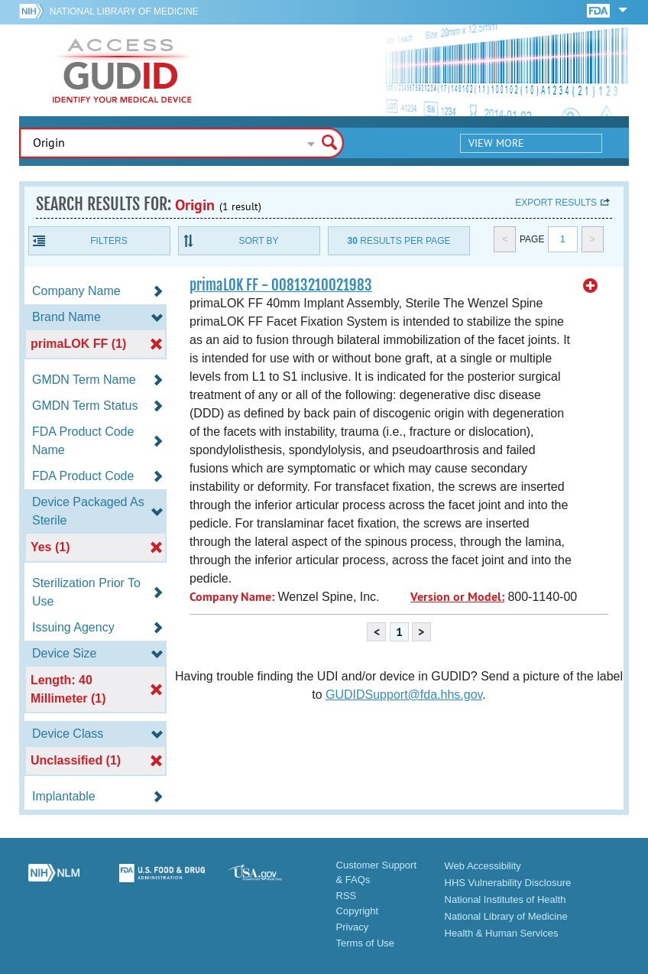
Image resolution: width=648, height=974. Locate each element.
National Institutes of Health (505, 899)
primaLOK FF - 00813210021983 (281, 285)
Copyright (357, 911)
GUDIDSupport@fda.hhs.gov (404, 694)
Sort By (258, 240)
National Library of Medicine (124, 11)
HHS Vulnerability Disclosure (508, 882)
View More (496, 143)
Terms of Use (365, 943)
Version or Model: (457, 597)
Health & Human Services (502, 933)
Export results (556, 202)
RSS (346, 895)
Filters (108, 240)
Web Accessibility (483, 866)
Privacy (352, 927)
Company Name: (232, 597)
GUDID (122, 70)
